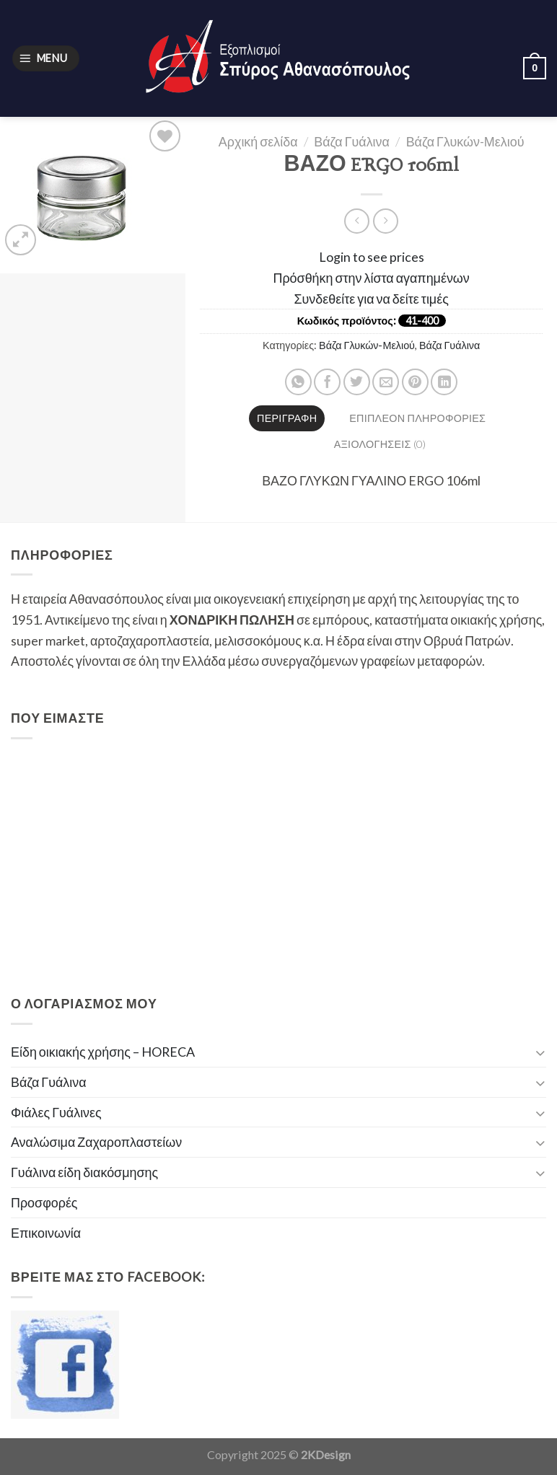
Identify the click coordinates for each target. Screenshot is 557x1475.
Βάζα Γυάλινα (352, 141)
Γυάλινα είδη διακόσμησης (84, 1172)
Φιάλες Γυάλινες (56, 1112)
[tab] (287, 418)
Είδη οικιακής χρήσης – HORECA (103, 1052)
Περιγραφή (287, 418)
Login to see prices (371, 257)
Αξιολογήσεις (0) (380, 444)
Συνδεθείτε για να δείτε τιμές (371, 299)
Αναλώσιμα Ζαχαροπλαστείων (96, 1142)
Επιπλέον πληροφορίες (417, 418)
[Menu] (45, 58)
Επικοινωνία (46, 1233)
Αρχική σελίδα (258, 141)
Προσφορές (44, 1202)
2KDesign (326, 1454)
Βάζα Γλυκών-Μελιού (465, 141)
